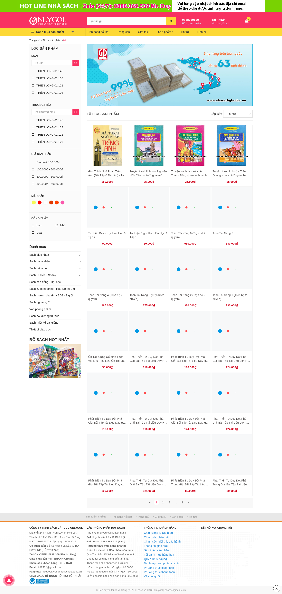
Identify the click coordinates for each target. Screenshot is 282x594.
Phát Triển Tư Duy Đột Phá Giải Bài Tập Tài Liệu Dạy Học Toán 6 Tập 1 (148, 360)
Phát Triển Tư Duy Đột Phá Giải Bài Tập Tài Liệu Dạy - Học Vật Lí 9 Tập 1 (146, 484)
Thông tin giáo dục (156, 545)
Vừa (37, 232)
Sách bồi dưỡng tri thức (44, 316)
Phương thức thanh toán (159, 572)
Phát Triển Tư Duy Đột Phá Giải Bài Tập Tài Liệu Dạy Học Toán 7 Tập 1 (107, 422)
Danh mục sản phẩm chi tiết (162, 563)
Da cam (57, 202)
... (176, 502)
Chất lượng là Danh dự (158, 532)
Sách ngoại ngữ (39, 302)
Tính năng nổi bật (98, 31)
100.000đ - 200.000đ (47, 169)
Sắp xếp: (216, 113)
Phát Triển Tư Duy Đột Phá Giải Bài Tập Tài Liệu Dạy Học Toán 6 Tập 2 (190, 360)
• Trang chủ (142, 516)
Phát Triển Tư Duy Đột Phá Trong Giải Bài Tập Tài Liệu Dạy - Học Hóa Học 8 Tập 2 (229, 484)
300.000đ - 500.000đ (47, 183)
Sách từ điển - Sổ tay (42, 275)
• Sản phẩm (176, 516)
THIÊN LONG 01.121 (47, 85)
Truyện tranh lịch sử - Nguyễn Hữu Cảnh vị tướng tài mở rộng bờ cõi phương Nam (148, 175)
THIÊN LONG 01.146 (47, 71)
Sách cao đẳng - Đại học (45, 282)
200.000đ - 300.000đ (47, 176)
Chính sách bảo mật (156, 537)
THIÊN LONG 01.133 (47, 78)
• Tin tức (192, 516)
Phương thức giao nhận (159, 567)
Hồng (62, 202)
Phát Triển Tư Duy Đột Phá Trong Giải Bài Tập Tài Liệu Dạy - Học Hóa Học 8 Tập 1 (188, 484)
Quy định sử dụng (155, 559)
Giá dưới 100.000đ (46, 162)
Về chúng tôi (152, 576)
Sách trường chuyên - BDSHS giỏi (51, 295)
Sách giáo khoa (39, 254)
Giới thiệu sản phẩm (157, 550)
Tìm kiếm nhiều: (96, 516)
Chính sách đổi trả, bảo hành (162, 541)
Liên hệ (202, 31)
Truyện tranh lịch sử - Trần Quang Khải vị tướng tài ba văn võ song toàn (229, 175)
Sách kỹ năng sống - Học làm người (52, 288)
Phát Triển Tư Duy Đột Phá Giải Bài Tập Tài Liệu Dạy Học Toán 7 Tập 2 (231, 360)
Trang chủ (123, 31)
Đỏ (40, 202)
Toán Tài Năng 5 (222, 233)
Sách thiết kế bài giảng (43, 322)
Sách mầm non (38, 268)
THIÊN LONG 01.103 (47, 92)
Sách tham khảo (39, 261)
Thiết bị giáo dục (40, 329)
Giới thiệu (144, 31)
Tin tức (185, 31)
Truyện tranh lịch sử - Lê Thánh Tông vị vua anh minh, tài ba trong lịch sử (189, 175)
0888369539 (190, 19)
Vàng (34, 202)
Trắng (45, 202)
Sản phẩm (165, 31)
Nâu (51, 202)
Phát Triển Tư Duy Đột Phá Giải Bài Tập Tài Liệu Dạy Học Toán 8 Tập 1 (148, 422)
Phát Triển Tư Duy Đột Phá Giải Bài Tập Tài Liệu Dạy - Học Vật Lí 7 (229, 422)
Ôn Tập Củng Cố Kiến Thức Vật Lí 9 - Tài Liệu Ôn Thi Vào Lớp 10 (106, 360)
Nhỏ (60, 225)
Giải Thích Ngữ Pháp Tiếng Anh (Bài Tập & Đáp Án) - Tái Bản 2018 (106, 175)
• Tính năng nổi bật (121, 516)
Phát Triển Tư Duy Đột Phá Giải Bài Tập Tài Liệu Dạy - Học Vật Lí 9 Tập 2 (105, 484)
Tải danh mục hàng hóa (159, 554)
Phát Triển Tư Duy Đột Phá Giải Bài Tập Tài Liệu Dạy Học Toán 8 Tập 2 (190, 422)
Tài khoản (219, 19)
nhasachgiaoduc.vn (175, 590)
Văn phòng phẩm (40, 309)
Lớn (36, 225)
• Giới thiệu (159, 516)
